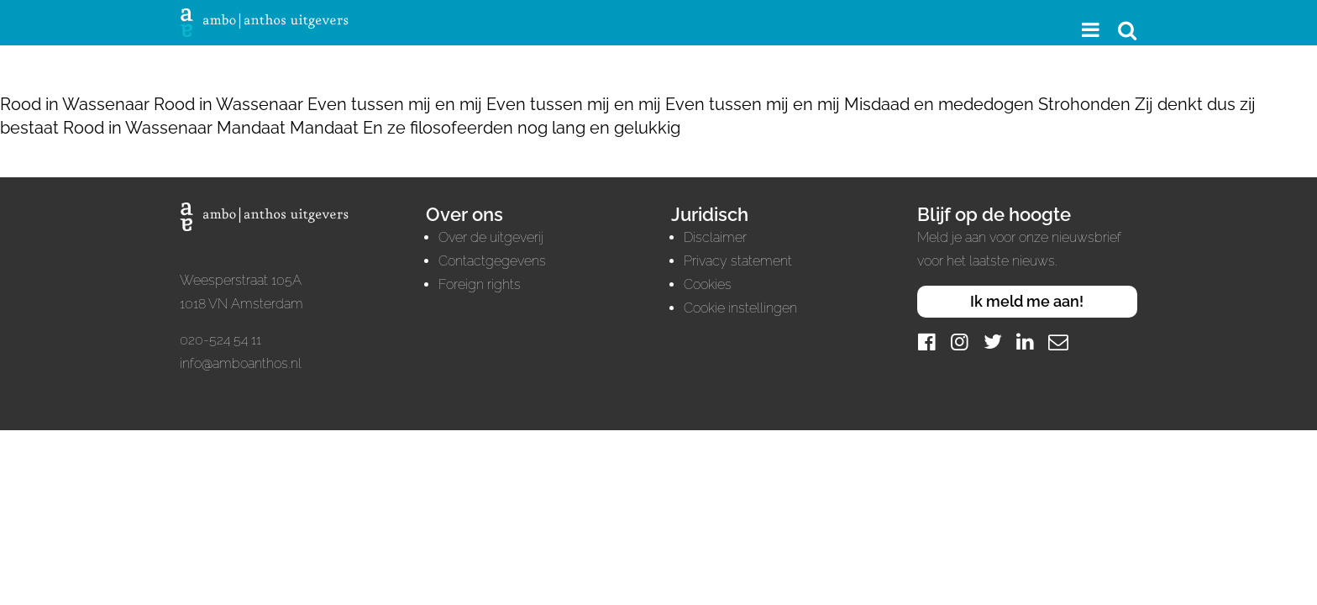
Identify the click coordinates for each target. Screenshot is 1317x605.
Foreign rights (479, 284)
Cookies (708, 284)
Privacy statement (738, 261)
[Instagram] (960, 341)
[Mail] (1058, 341)
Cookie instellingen (740, 308)
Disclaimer (715, 237)
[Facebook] (927, 341)
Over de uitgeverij (490, 237)
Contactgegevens (492, 261)
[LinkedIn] (1025, 341)
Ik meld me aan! (1027, 301)
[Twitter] (993, 341)
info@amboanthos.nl (241, 363)
